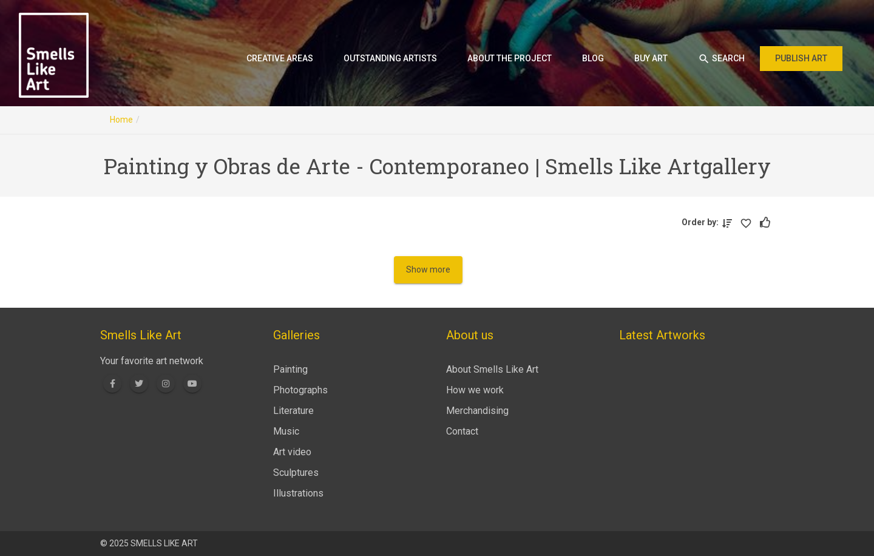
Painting (290, 369)
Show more (428, 269)
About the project (509, 58)
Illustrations (298, 493)
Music (286, 431)
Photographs (300, 390)
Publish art (801, 58)
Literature (293, 410)
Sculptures (296, 472)
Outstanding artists (390, 58)
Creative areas (279, 58)
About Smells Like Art (492, 369)
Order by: (702, 222)
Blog (593, 58)
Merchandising (477, 410)
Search (721, 59)
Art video (292, 452)
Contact (462, 431)
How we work (475, 390)
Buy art (651, 58)
